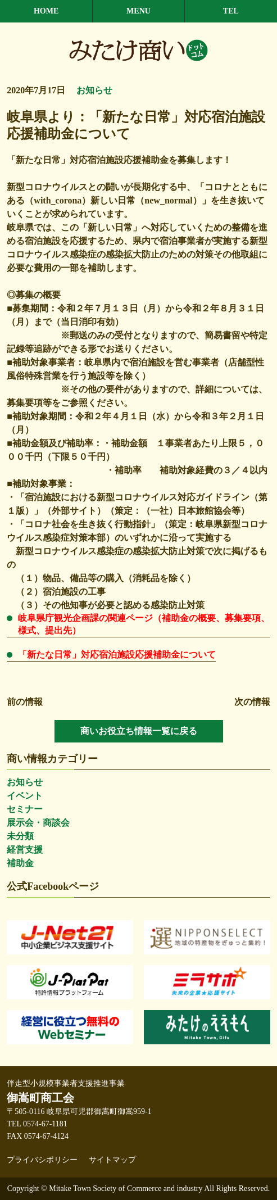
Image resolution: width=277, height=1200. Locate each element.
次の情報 (252, 702)
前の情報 (25, 702)
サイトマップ (112, 1160)
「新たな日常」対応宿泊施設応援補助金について (117, 654)
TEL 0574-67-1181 (37, 1124)
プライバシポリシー (42, 1160)
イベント (25, 795)
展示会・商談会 (38, 822)
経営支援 (25, 849)
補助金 (20, 863)
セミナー (25, 809)
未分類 (20, 836)
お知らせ (25, 782)
